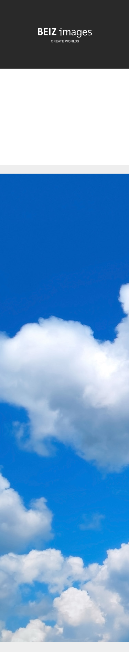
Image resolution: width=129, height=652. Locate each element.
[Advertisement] (64, 122)
